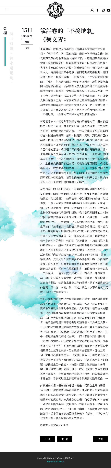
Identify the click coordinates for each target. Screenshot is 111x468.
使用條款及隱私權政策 (55, 461)
